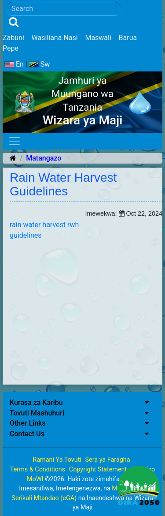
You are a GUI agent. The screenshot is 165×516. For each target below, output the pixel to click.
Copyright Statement (98, 469)
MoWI (36, 479)
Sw (39, 64)
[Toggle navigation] (14, 141)
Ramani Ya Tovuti (57, 460)
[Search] (63, 9)
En (14, 64)
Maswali (98, 38)
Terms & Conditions (37, 469)
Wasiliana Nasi (55, 38)
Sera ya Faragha (107, 460)
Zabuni (13, 38)
